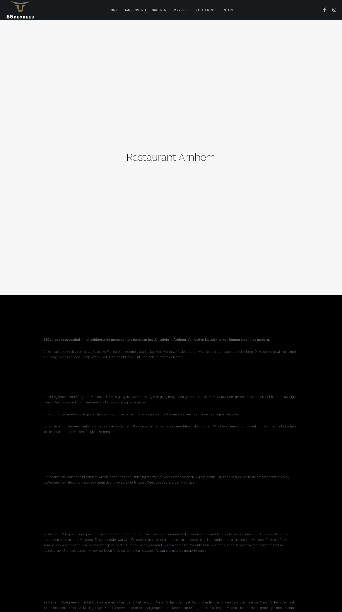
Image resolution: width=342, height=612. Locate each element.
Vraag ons (163, 551)
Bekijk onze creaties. (101, 432)
